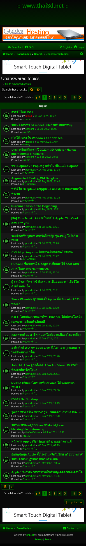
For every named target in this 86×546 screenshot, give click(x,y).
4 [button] (60, 97)
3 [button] (55, 97)
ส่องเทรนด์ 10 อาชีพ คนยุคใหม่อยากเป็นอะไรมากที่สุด (46, 334)
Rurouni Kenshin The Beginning (34, 206)
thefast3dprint (32, 432)
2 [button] (50, 97)
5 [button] (65, 97)
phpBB (30, 535)
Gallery (26, 144)
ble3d (28, 116)
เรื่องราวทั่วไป (29, 173)
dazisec (29, 141)
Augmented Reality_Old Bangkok (34, 178)
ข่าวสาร (26, 119)
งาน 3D (26, 132)
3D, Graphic (29, 184)
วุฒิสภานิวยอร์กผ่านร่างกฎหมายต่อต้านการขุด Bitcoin (46, 412)
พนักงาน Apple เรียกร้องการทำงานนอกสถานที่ (41, 441)
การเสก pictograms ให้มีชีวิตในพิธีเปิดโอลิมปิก (42, 252)
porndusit (30, 169)
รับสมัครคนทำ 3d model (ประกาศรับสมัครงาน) (41, 125)
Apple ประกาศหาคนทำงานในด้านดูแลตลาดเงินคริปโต (47, 472)
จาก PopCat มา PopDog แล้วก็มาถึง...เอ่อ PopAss (44, 166)
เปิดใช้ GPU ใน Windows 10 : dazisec (37, 138)
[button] (38, 97)
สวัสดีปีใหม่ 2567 (22, 112)
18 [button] (74, 97)
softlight (29, 128)
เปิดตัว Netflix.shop (24, 399)
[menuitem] (15, 47)
